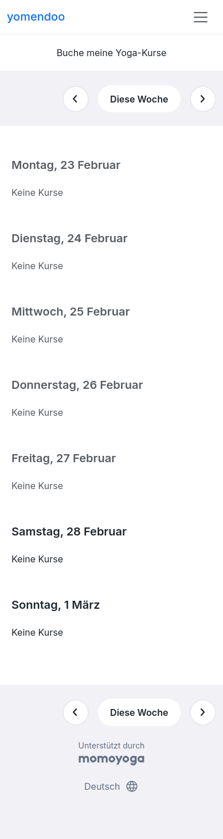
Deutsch (111, 786)
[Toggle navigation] (200, 17)
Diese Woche (139, 99)
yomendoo (36, 16)
